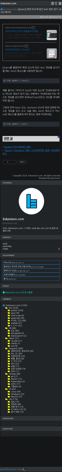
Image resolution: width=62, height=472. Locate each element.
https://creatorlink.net (14, 46)
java (14, 348)
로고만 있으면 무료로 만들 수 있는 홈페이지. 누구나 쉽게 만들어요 (23, 54)
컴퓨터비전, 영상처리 (22, 386)
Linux (15, 427)
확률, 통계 (17, 394)
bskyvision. (56, 214)
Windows (17, 430)
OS (12, 425)
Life (13, 435)
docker (16, 414)
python (16, 346)
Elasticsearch (18, 371)
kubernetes (17, 417)
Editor (13, 374)
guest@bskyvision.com (10, 469)
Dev (13, 343)
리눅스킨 (14, 298)
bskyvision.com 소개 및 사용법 (17, 328)
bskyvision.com (8, 3)
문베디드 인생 (16, 306)
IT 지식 (16, 397)
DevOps (14, 409)
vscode (16, 376)
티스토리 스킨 (18, 445)
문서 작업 (17, 447)
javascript (17, 354)
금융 (14, 402)
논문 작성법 (18, 404)
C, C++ (16, 361)
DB (12, 364)
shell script (17, 351)
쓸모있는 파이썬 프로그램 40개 (24, 302)
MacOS (16, 432)
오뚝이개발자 (15, 310)
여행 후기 (17, 442)
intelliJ (15, 379)
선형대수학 (17, 392)
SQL (14, 366)
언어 (14, 407)
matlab (16, 359)
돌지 (10, 314)
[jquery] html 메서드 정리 (17, 182)
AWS (15, 419)
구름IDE (15, 422)
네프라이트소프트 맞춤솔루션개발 (21, 31)
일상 (14, 437)
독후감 (15, 440)
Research (15, 384)
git (14, 412)
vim (14, 381)
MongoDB (17, 369)
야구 (14, 399)
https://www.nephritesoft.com (17, 28)
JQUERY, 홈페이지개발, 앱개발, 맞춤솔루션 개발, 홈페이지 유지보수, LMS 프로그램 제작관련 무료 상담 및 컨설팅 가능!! (23, 36)
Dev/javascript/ (9, 9)
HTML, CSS (18, 356)
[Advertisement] (31, 81)
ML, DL (16, 389)
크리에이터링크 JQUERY (17, 49)
